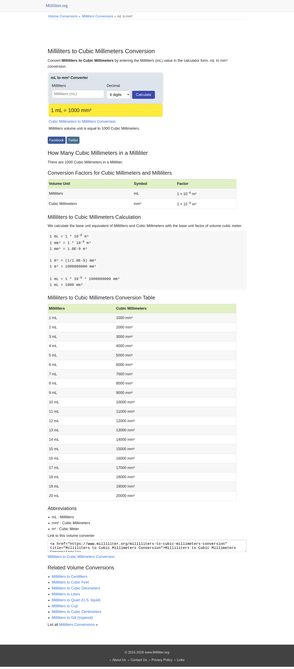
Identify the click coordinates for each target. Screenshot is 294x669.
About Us (119, 662)
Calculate (143, 95)
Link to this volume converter (71, 536)
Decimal (113, 86)
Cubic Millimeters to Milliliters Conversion (82, 121)
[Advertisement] (147, 30)
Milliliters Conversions (77, 627)
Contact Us (139, 662)
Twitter (73, 140)
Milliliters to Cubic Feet (70, 584)
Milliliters (59, 86)
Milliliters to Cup (65, 608)
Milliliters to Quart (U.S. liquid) (76, 602)
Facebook (56, 140)
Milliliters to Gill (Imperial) (72, 620)
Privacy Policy (162, 662)
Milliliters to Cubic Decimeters (76, 590)
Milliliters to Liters (66, 596)
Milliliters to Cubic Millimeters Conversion (81, 559)
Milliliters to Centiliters (69, 579)
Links (181, 662)
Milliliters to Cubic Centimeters (76, 614)
